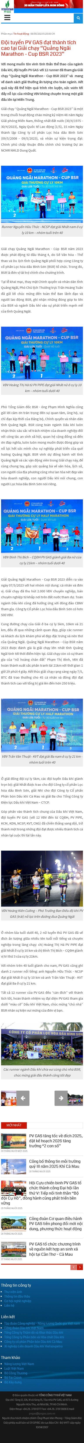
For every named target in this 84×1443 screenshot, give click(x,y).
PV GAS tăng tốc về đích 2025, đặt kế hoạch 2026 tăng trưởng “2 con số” (56, 1141)
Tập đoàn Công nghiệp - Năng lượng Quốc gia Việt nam (42, 1323)
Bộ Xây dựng (13, 1382)
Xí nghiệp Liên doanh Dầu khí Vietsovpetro (33, 1346)
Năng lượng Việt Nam (19, 1364)
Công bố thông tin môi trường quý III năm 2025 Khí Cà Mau (55, 1164)
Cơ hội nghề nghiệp (17, 1301)
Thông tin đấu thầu (17, 1296)
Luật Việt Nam (14, 1368)
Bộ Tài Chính (13, 1377)
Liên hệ (9, 1305)
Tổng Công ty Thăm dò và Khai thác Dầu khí (33, 1332)
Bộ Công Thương (15, 1373)
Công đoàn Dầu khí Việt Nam (24, 1328)
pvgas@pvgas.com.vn (42, 1414)
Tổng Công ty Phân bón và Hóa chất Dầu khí (34, 1337)
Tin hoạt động (21, 33)
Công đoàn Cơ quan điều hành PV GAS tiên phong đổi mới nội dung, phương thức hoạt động (56, 1224)
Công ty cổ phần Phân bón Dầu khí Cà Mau (33, 1342)
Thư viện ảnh (13, 1292)
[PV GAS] (7, 6)
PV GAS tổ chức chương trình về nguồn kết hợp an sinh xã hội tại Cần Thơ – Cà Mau (55, 1249)
